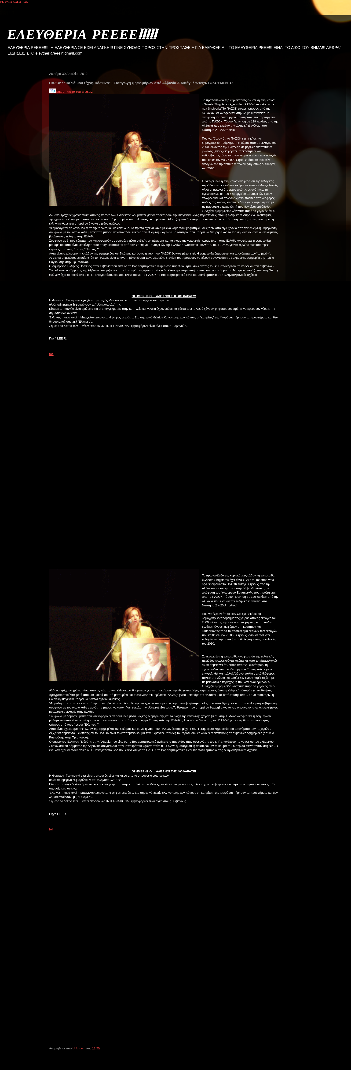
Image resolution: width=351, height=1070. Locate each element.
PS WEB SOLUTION (14, 2)
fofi (51, 354)
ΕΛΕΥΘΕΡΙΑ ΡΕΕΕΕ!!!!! (82, 33)
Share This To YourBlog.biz (71, 91)
